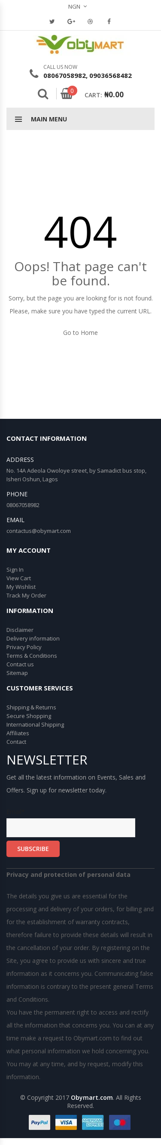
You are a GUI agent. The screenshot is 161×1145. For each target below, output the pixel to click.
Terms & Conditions (31, 655)
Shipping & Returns (31, 707)
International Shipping (35, 724)
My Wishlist (21, 587)
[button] (80, 6)
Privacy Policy (24, 647)
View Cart (18, 578)
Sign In (15, 569)
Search (43, 93)
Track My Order (26, 595)
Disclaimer (19, 630)
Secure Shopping (28, 716)
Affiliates (17, 733)
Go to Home (80, 332)
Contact (16, 742)
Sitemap (17, 673)
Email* (70, 822)
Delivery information (33, 638)
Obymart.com (92, 1097)
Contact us (20, 664)
